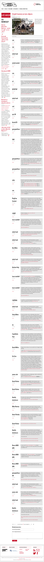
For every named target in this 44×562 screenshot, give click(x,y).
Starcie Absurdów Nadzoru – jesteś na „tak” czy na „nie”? (5, 28)
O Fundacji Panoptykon (23, 8)
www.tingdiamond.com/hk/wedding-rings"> (29, 376)
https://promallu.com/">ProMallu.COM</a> (29, 495)
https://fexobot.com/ (35, 301)
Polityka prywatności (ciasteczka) (21, 552)
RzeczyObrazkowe (19, 559)
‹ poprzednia (15, 524)
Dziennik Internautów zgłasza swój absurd (4, 38)
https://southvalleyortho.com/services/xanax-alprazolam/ (29, 438)
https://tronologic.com (24, 117)
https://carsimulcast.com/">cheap (28, 243)
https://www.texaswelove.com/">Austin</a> (29, 487)
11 (28, 524)
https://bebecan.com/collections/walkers (27, 254)
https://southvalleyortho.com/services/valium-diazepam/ (29, 399)
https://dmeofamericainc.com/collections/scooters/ (28, 423)
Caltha (24, 559)
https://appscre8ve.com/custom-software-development (32, 320)
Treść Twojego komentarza (16, 531)
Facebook (37, 553)
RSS (34, 550)
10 (27, 524)
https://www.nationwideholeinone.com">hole (30, 502)
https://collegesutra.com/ (24, 418)
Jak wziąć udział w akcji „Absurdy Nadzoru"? (5, 129)
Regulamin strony (27, 550)
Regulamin (10, 8)
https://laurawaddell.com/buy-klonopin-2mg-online (28, 175)
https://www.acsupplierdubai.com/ (26, 93)
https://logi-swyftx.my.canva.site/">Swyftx (30, 185)
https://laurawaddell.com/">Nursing (29, 276)
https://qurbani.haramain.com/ (27, 271)
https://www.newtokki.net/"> (34, 49)
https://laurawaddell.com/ (25, 227)
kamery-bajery (14, 36)
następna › (31, 524)
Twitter (34, 553)
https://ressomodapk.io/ (31, 454)
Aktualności (15, 8)
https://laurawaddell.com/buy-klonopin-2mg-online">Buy (32, 163)
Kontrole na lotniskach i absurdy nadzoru (5, 101)
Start (2, 8)
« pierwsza (13, 524)
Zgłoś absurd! (5, 15)
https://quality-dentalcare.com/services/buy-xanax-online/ (29, 440)
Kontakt (20, 549)
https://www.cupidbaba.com (25, 342)
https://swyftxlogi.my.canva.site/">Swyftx (30, 184)
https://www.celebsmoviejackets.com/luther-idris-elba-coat (30, 409)
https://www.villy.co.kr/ (31, 213)
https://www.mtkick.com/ (33, 124)
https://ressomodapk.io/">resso (31, 445)
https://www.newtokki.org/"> (34, 83)
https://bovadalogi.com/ (24, 417)
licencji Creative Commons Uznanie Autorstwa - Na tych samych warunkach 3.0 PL (29, 557)
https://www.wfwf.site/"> (31, 42)
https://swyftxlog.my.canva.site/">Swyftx (30, 183)
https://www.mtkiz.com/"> (34, 75)
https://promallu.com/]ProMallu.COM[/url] (29, 309)
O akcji (6, 8)
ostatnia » (33, 524)
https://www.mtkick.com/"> (27, 101)
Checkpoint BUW (5, 71)
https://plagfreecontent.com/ (29, 208)
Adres (13, 43)
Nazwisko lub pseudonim (16, 529)
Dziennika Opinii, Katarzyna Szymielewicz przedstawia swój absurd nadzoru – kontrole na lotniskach (5, 108)
